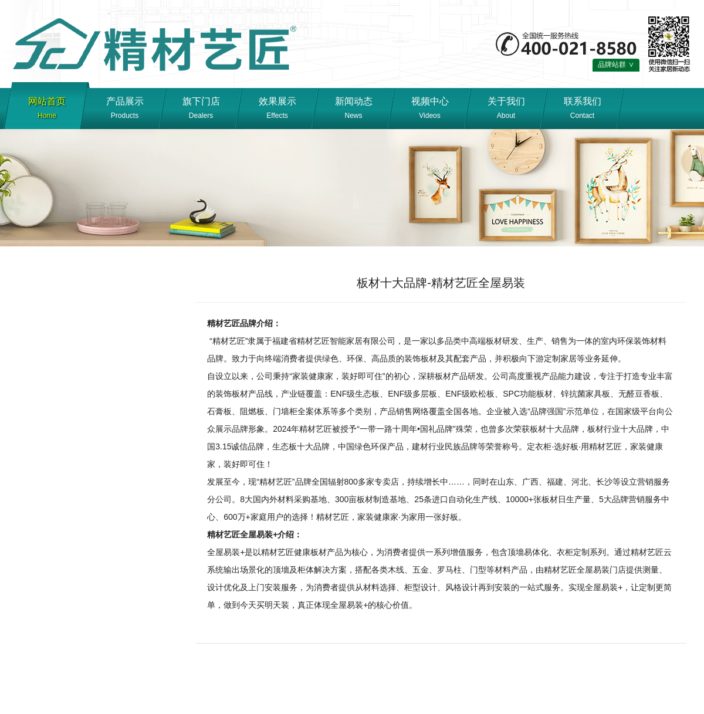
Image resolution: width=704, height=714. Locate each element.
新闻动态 (353, 109)
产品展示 (124, 109)
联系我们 (582, 109)
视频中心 (429, 109)
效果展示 (277, 109)
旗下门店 (201, 109)
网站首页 (47, 109)
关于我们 (506, 109)
